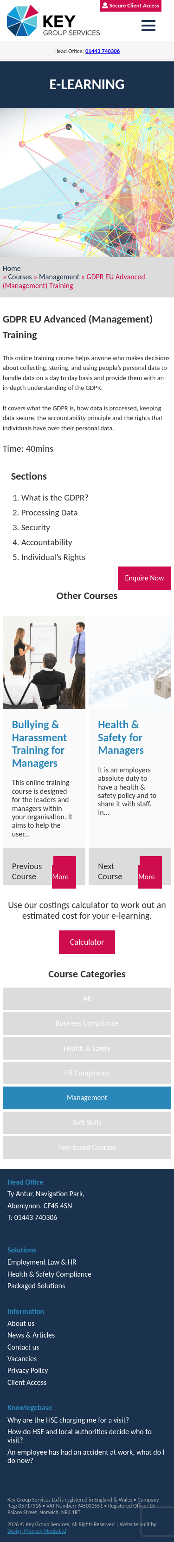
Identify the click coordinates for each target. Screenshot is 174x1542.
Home (12, 268)
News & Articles (31, 1335)
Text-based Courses (87, 1147)
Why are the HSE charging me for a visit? (68, 1420)
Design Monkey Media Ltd (36, 1531)
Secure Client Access (130, 5)
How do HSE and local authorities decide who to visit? (79, 1435)
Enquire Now (144, 577)
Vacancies (22, 1358)
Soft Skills (87, 1122)
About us (20, 1323)
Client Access (26, 1382)
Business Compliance (87, 1023)
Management (59, 276)
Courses (20, 276)
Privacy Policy (27, 1370)
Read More (64, 872)
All (87, 998)
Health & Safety (87, 1048)
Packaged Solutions (36, 1285)
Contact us (23, 1347)
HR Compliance (87, 1072)
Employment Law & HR (42, 1262)
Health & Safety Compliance (49, 1274)
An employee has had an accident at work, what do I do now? (86, 1456)
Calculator (87, 942)
